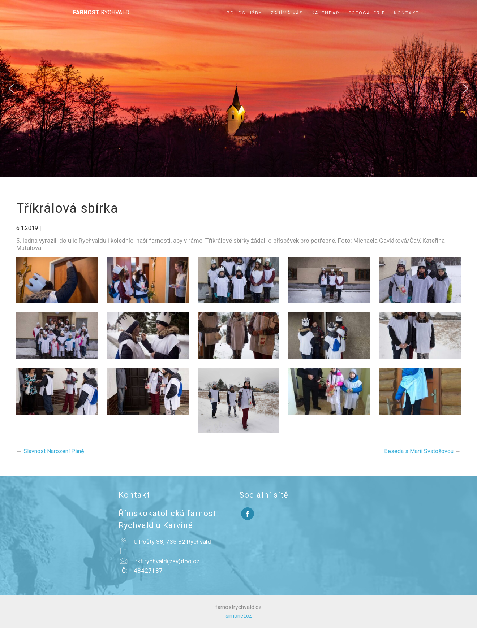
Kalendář (325, 13)
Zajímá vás (287, 13)
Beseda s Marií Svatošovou (422, 451)
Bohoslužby (244, 13)
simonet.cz (238, 615)
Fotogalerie (366, 13)
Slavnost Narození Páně (50, 451)
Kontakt (406, 13)
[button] (11, 88)
